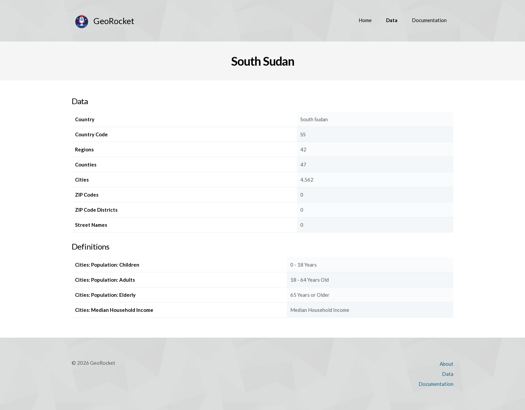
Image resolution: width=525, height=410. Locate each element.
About (446, 364)
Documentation (429, 20)
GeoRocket (113, 21)
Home (365, 20)
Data (391, 20)
